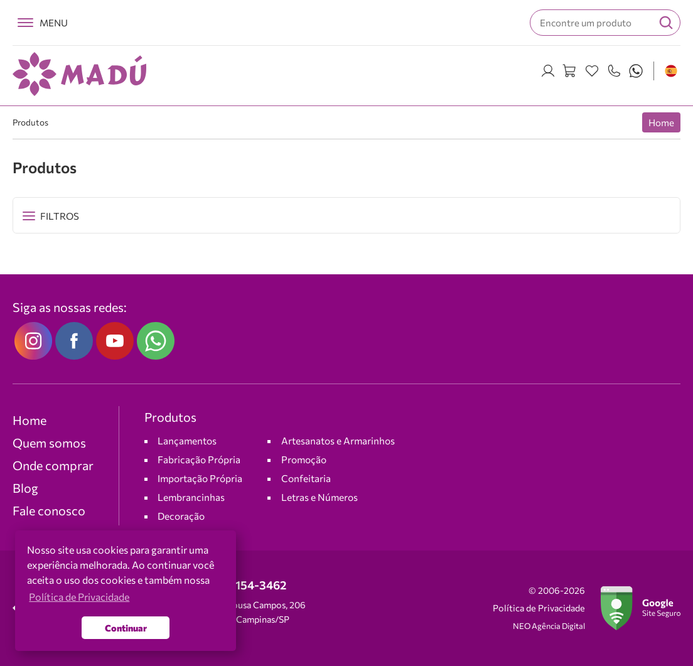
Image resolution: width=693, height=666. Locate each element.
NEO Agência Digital (549, 626)
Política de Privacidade (539, 608)
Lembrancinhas (191, 497)
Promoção (303, 459)
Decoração (181, 516)
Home (661, 122)
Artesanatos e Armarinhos (338, 440)
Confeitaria (306, 478)
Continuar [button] (126, 627)
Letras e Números (319, 497)
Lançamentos (187, 440)
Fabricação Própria (199, 459)
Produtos (30, 122)
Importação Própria (200, 478)
